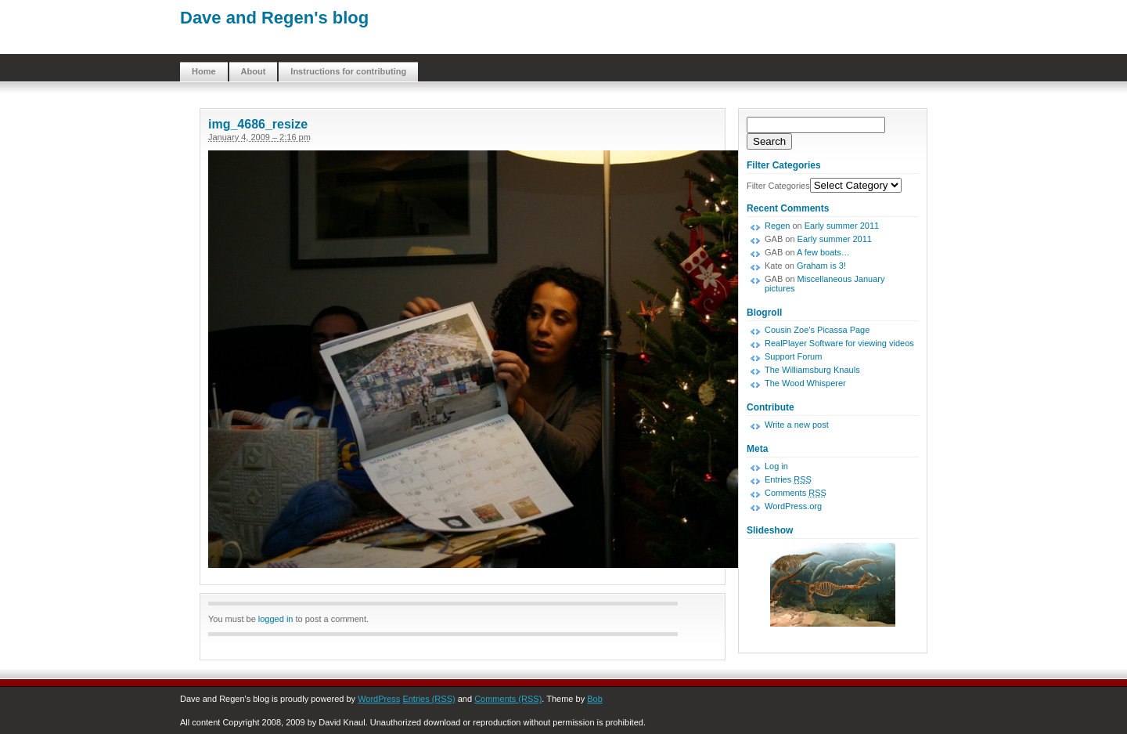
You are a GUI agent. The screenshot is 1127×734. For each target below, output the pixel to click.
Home (204, 71)
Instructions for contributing (348, 71)
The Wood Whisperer (805, 383)
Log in (776, 466)
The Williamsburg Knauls (812, 369)
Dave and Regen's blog (274, 17)
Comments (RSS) (508, 698)
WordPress (379, 698)
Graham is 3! (821, 265)
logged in (275, 619)
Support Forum (793, 356)
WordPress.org (793, 506)
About (253, 71)
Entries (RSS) (428, 698)
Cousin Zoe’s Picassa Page (817, 329)
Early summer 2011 (842, 225)
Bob (595, 698)
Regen (777, 225)
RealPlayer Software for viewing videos (839, 343)
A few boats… (823, 252)
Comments (795, 492)
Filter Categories (778, 185)
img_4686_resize (258, 124)
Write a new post (797, 424)
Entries (788, 479)
